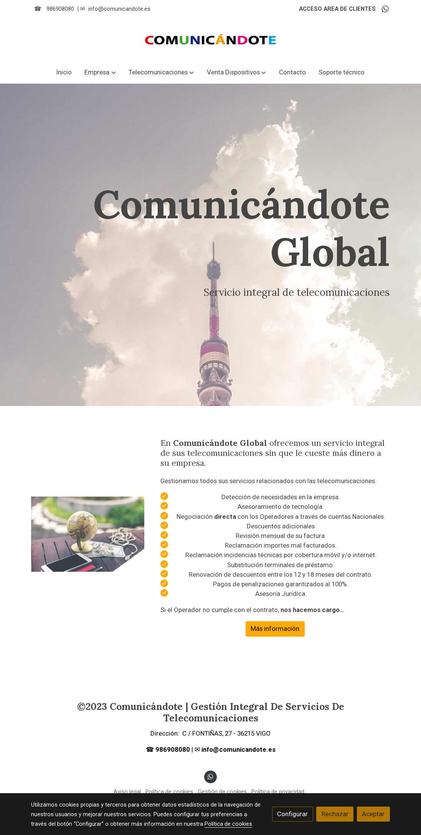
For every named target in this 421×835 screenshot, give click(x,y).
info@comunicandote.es (119, 8)
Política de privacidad (277, 791)
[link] (211, 39)
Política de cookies (169, 791)
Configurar (292, 814)
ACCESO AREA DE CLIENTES (337, 8)
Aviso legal (127, 791)
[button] (100, 72)
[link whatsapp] (385, 8)
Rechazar (335, 814)
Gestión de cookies (222, 791)
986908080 (60, 8)
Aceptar (373, 814)
